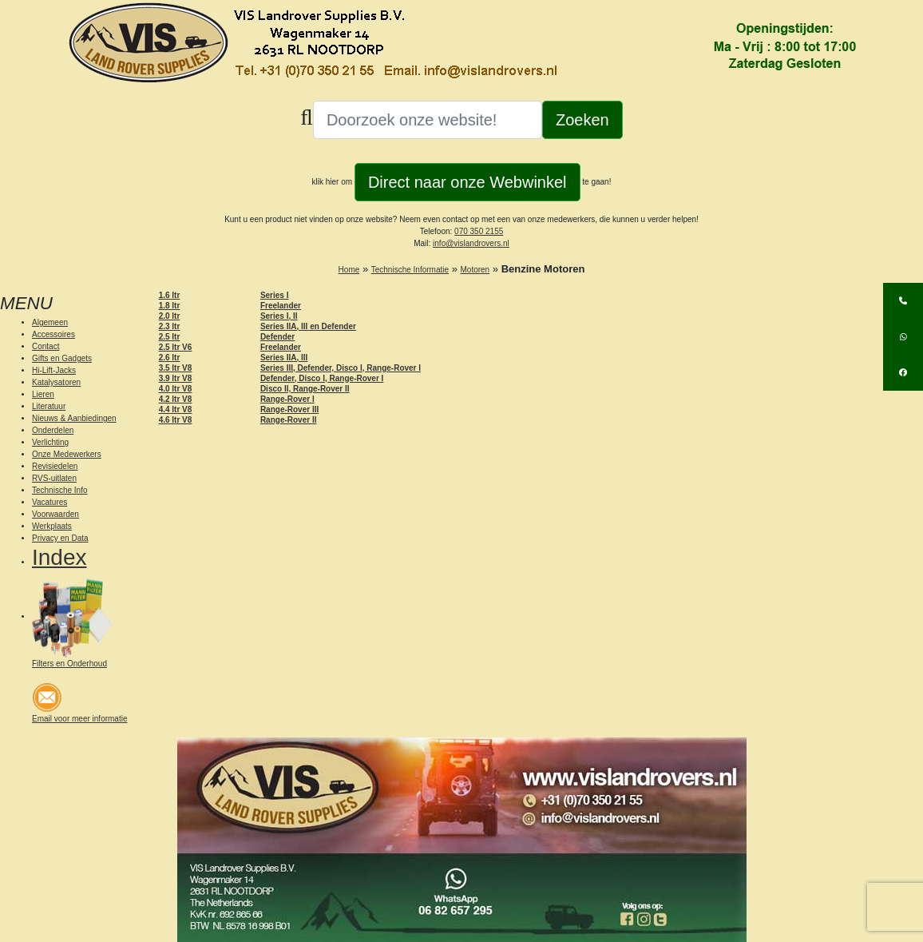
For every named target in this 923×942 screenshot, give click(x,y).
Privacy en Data (60, 538)
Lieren (43, 394)
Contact (45, 346)
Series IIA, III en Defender (308, 326)
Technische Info (60, 490)
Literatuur (48, 406)
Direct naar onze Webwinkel (467, 182)
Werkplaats (52, 526)
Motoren (475, 269)
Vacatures (49, 502)
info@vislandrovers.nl (471, 243)
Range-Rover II (288, 419)
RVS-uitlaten (54, 478)
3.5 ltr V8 (175, 368)
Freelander (280, 305)
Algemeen (50, 322)
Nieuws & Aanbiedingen (74, 418)
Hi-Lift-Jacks (54, 370)
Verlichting (50, 442)
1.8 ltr (169, 305)
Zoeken (582, 120)
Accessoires (53, 334)
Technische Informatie (410, 269)
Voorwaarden (55, 514)
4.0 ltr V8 (175, 388)
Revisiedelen (54, 466)
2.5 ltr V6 (175, 347)
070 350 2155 (478, 231)
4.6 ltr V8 (175, 419)
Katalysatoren (56, 382)
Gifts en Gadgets (62, 358)
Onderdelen (52, 430)
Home (349, 269)
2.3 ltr (169, 326)
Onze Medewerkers (66, 454)
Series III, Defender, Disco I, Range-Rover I (340, 368)
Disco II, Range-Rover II (305, 388)
